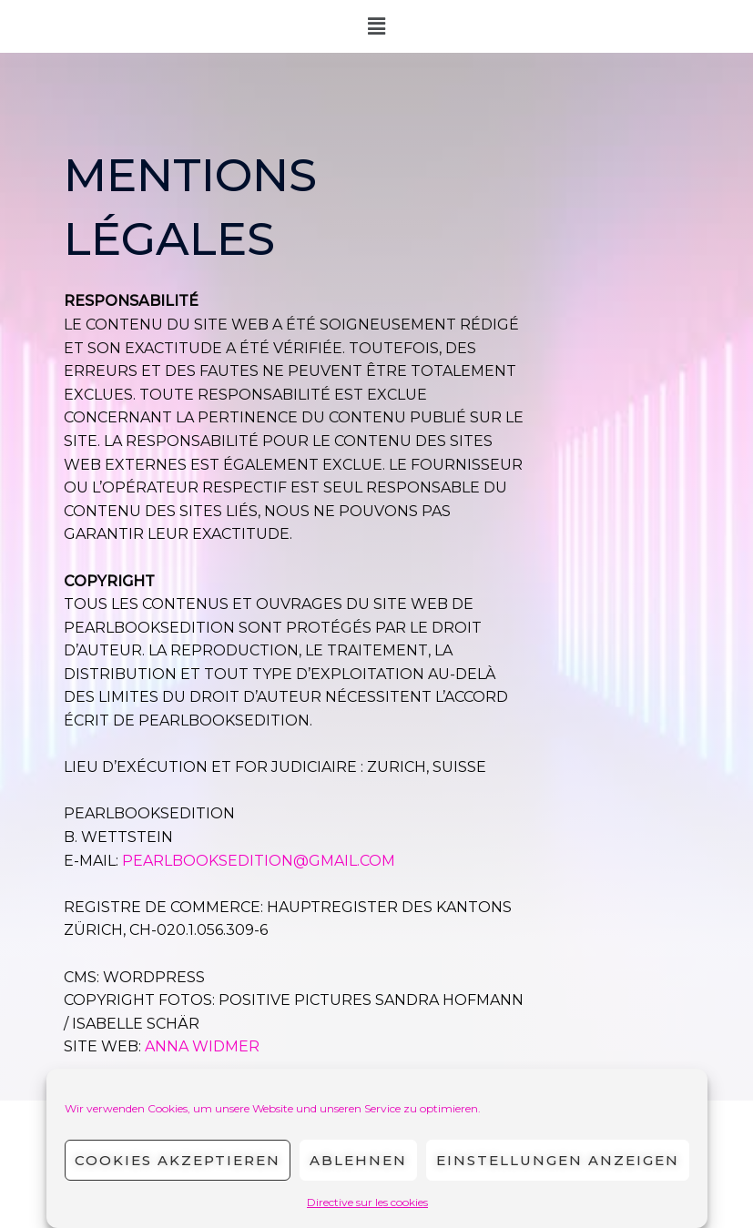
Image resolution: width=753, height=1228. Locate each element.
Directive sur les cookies (367, 1202)
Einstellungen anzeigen (557, 1160)
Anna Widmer (202, 1046)
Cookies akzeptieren (177, 1160)
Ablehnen (358, 1160)
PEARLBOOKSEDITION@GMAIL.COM (258, 860)
